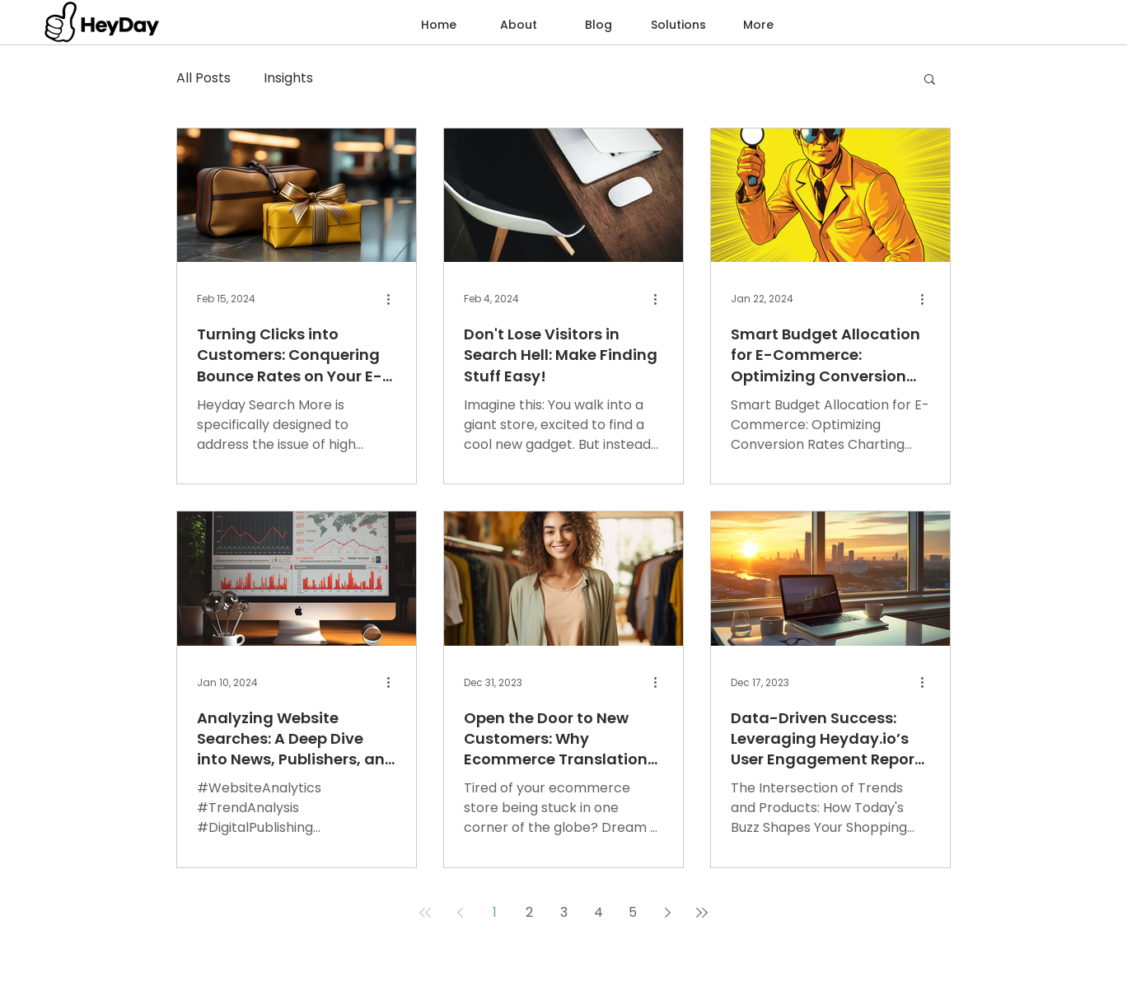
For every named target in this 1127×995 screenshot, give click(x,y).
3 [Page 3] (564, 912)
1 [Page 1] (495, 912)
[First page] (425, 912)
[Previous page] (460, 912)
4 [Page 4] (598, 912)
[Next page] (667, 912)
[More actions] (394, 299)
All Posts (203, 78)
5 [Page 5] (633, 912)
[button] (678, 24)
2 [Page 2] (529, 912)
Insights (288, 78)
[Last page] (702, 912)
